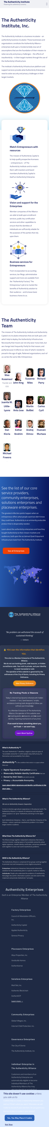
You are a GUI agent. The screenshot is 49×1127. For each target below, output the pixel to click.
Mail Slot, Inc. (16, 985)
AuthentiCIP (16, 995)
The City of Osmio (18, 1045)
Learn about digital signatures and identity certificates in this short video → (24, 787)
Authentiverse (17, 965)
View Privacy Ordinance (24, 683)
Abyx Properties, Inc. (19, 955)
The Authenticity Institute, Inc (23, 1050)
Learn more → (17, 1001)
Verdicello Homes (18, 960)
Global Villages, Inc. (19, 1020)
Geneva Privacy (17, 935)
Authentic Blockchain (19, 990)
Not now (9, 1124)
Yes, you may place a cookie (19, 1117)
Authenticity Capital (19, 925)
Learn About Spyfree (24, 733)
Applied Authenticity (19, 930)
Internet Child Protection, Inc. (22, 1026)
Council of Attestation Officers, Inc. (23, 918)
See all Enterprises (16, 550)
